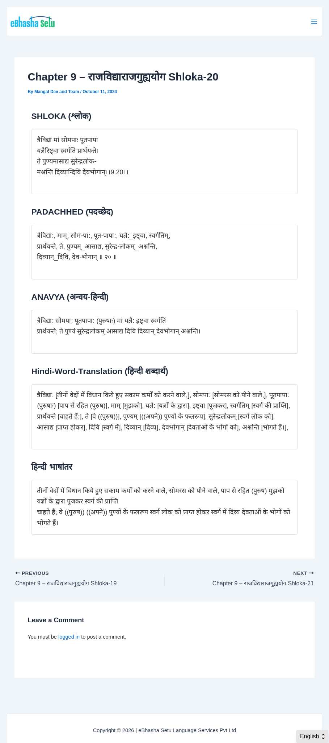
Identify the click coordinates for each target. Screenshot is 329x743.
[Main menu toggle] (314, 21)
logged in (69, 637)
